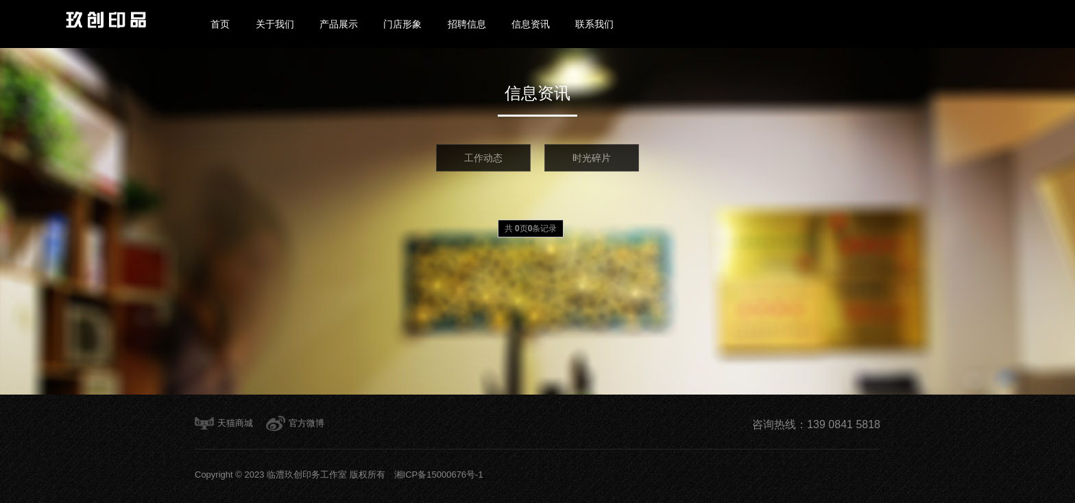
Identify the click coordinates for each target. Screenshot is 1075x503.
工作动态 (483, 157)
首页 (220, 24)
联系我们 (594, 24)
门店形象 (402, 24)
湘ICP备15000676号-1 (434, 474)
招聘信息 (467, 24)
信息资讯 (530, 24)
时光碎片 (591, 157)
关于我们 (275, 24)
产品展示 (338, 24)
